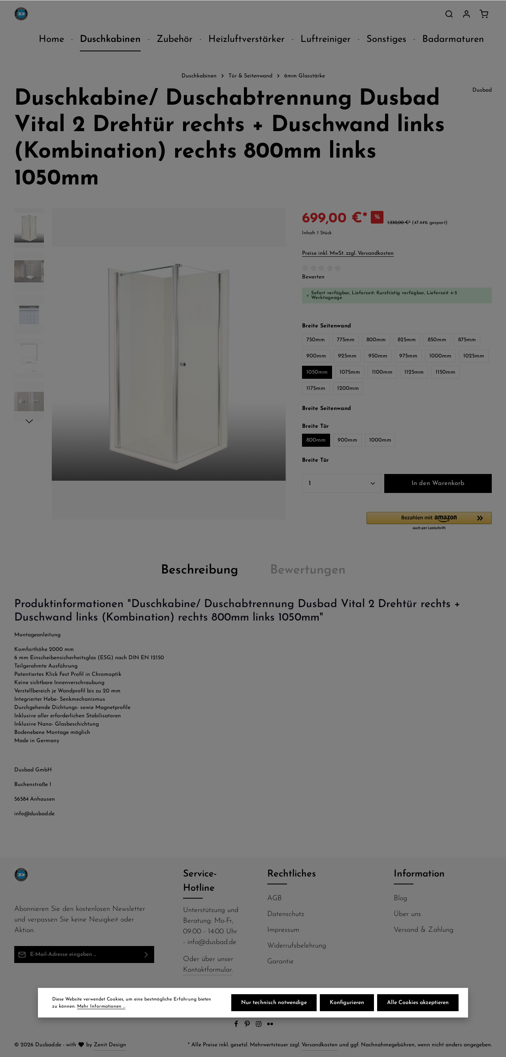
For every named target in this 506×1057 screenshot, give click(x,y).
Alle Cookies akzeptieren (418, 1003)
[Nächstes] (29, 421)
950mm (377, 356)
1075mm (350, 372)
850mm (437, 340)
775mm (346, 340)
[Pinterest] (248, 1026)
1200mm (348, 388)
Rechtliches (291, 874)
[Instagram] (259, 1026)
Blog (400, 898)
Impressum (283, 930)
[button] (429, 521)
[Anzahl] (341, 483)
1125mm (414, 372)
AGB (274, 898)
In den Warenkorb (438, 483)
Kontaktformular (207, 970)
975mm (408, 356)
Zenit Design (110, 1045)
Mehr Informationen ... (101, 1006)
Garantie (280, 961)
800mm (376, 340)
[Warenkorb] (484, 14)
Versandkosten (320, 1045)
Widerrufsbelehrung (296, 946)
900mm (316, 356)
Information (419, 874)
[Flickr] (270, 1026)
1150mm (445, 372)
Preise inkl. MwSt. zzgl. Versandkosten (348, 253)
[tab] (199, 570)
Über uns (407, 914)
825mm (407, 340)
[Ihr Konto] (466, 14)
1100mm (382, 372)
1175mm (315, 388)
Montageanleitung (37, 635)
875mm (467, 340)
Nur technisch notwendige (274, 1003)
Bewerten (313, 277)
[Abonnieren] (146, 954)
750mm (315, 340)
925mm (347, 356)
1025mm (473, 356)
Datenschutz (285, 914)
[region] (150, 364)
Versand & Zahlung (423, 930)
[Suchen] (449, 14)
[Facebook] (237, 1026)
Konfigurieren (347, 1003)
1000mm (440, 356)
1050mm (317, 372)
